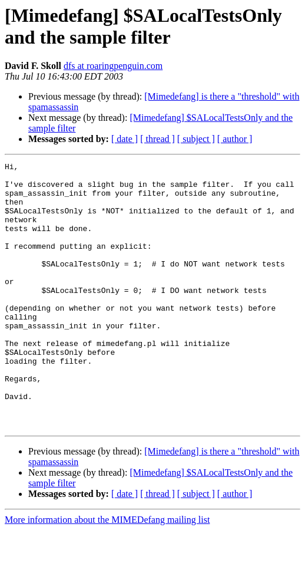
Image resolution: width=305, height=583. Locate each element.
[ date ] (124, 139)
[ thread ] (157, 139)
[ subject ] (196, 139)
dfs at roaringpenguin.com (113, 66)
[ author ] (235, 139)
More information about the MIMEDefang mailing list (107, 573)
